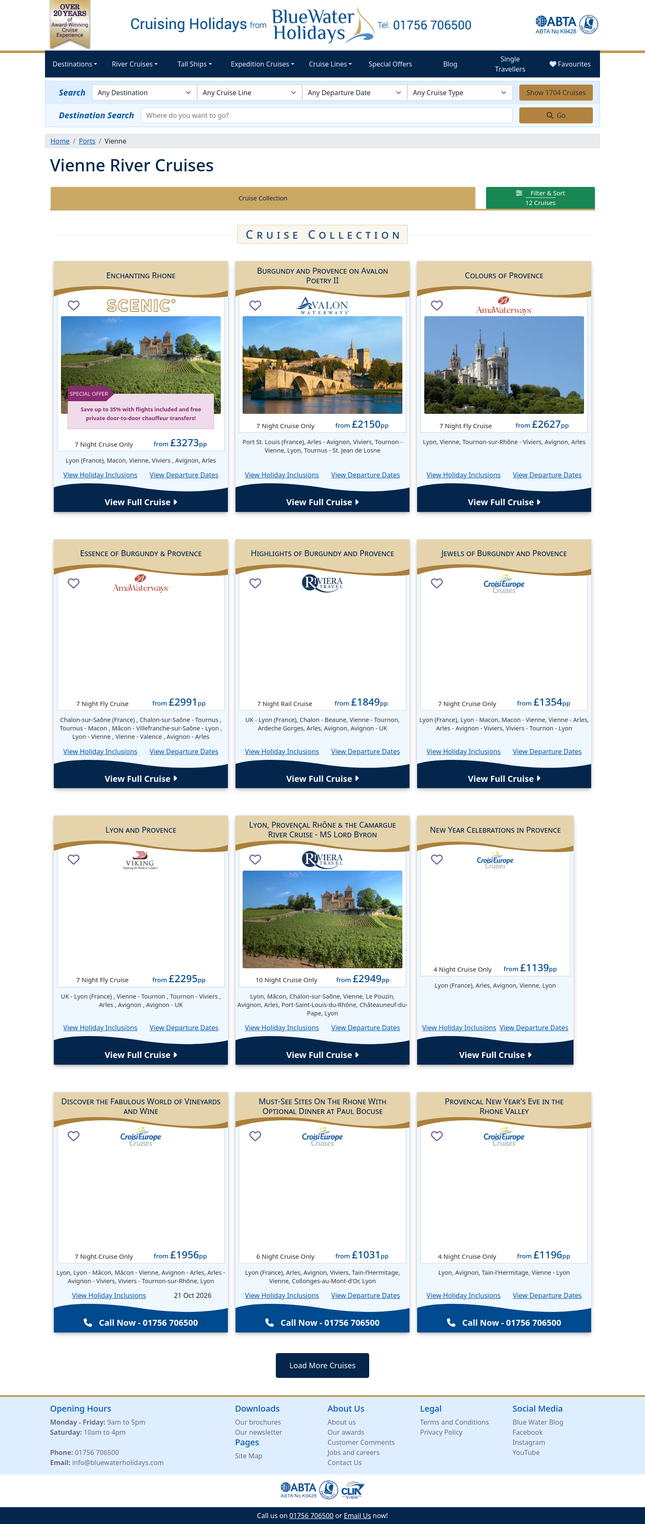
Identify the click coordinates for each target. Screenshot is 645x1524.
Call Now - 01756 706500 (141, 1322)
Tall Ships (191, 64)
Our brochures (258, 1422)
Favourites (570, 64)
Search (72, 92)
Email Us (357, 1515)
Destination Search (96, 115)
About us (342, 1422)
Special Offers (390, 64)
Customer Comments (361, 1442)
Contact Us (345, 1462)
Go (556, 115)
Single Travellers (510, 64)
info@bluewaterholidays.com (118, 1462)
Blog (450, 64)
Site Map (248, 1455)
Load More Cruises (322, 1365)
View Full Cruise (141, 502)
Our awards (346, 1432)
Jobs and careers (354, 1452)
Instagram (529, 1442)
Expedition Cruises (260, 64)
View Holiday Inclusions (100, 475)
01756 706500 (97, 1452)
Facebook (528, 1432)
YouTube (526, 1452)
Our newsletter (258, 1432)
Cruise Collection (262, 198)
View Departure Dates (184, 475)
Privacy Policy (441, 1432)
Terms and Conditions (454, 1422)
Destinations (72, 64)
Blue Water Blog (538, 1422)
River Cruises (132, 64)
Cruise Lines (328, 64)
